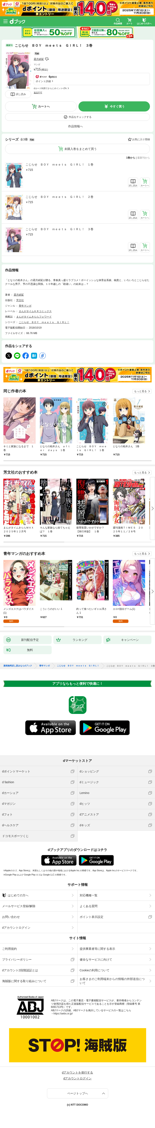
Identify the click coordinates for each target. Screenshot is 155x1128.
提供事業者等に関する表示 (97, 948)
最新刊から (143, 157)
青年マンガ (25, 305)
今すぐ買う (117, 106)
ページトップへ (77, 1093)
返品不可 (38, 92)
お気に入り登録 (141, 139)
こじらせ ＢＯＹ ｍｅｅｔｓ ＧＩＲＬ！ (44, 322)
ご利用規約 (9, 948)
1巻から (130, 157)
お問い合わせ (11, 917)
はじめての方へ (15, 895)
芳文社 (20, 300)
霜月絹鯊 (39, 59)
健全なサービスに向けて (96, 959)
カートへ (44, 106)
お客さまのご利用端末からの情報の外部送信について (112, 980)
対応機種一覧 (88, 895)
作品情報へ (75, 126)
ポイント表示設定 (91, 917)
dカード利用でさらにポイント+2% (50, 88)
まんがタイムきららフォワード (34, 316)
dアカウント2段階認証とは (20, 970)
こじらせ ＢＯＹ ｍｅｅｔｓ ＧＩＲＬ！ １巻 (59, 164)
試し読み (21, 94)
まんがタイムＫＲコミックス (35, 311)
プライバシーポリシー (17, 959)
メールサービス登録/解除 (18, 906)
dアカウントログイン (16, 927)
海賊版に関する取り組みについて (24, 981)
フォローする (47, 59)
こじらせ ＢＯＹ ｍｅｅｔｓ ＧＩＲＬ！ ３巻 (59, 229)
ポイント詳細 (43, 81)
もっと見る (140, 391)
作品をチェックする (80, 117)
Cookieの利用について (95, 970)
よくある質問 (88, 906)
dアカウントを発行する (77, 1072)
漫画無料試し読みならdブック (17, 666)
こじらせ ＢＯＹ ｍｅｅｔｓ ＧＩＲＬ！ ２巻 (59, 196)
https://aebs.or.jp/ (63, 1013)
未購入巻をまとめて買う (80, 149)
